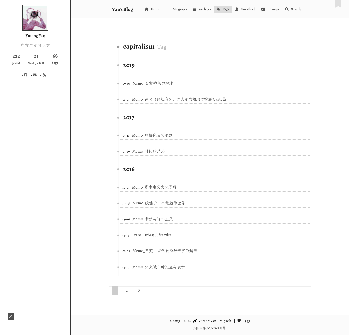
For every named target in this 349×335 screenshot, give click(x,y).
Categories (176, 9)
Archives (201, 9)
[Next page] (139, 290)
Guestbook (245, 9)
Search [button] (293, 9)
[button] (11, 316)
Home (152, 9)
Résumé (270, 9)
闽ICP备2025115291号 (209, 328)
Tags (222, 9)
